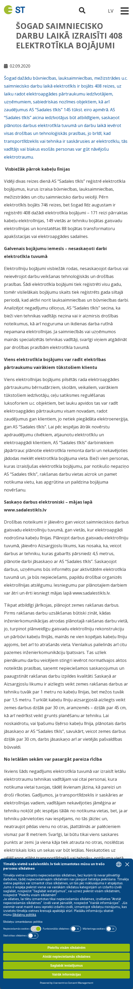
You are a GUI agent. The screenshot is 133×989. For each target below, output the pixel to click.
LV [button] (110, 11)
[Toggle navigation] (124, 11)
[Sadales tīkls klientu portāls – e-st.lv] (96, 10)
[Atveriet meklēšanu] (82, 10)
